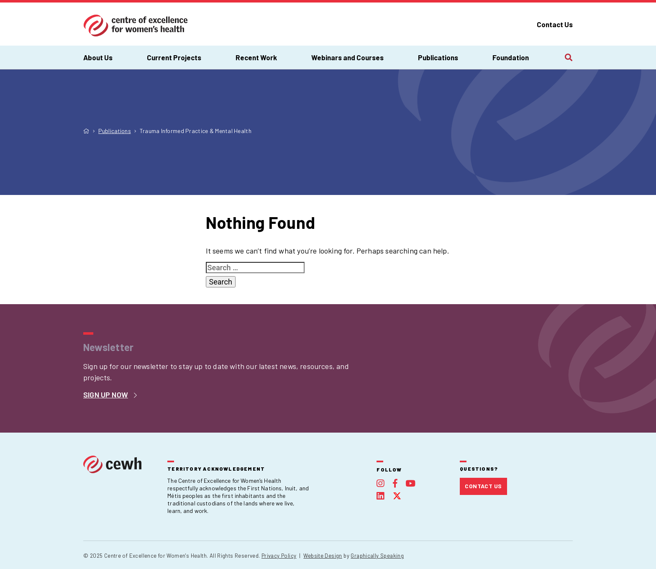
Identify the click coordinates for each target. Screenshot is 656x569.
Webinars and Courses (347, 57)
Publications (438, 57)
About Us (98, 57)
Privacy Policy (278, 555)
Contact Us (555, 24)
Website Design (322, 555)
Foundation (510, 57)
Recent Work (256, 57)
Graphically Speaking (377, 555)
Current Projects (174, 57)
